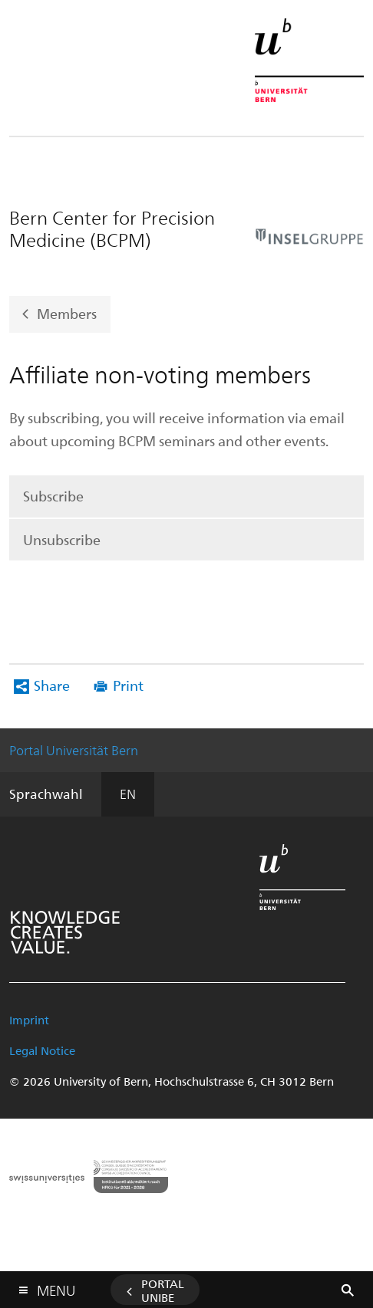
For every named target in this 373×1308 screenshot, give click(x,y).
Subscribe (53, 495)
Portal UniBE (162, 1290)
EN (128, 793)
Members (67, 313)
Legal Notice (42, 1050)
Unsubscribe (62, 539)
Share (52, 685)
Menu (56, 1287)
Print (128, 685)
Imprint (29, 1019)
